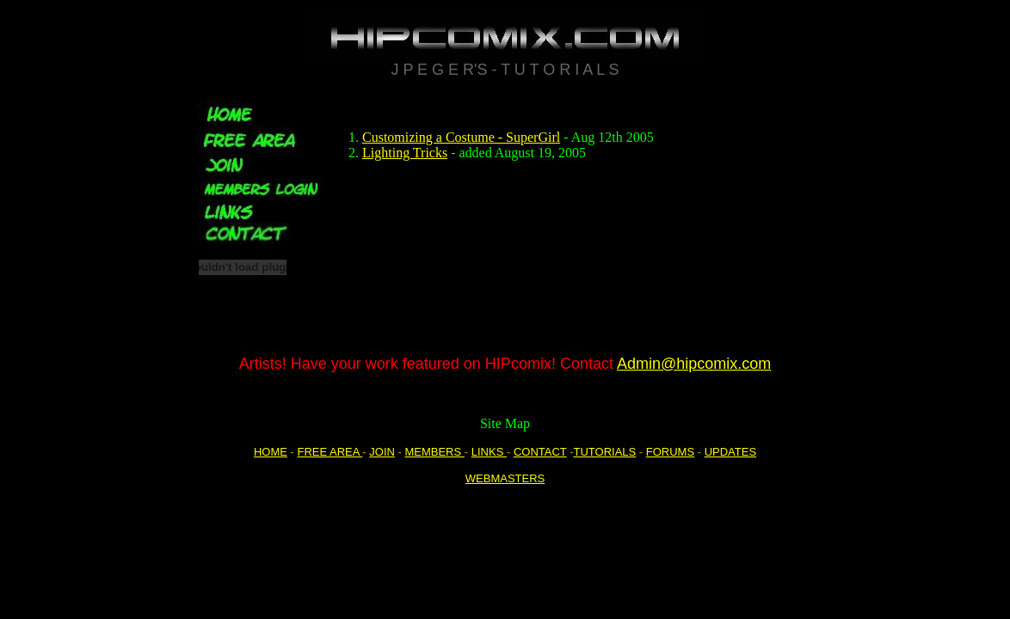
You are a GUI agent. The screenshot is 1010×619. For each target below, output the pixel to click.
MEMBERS (434, 451)
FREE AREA (329, 451)
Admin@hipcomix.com (694, 363)
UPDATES (730, 451)
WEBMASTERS (505, 478)
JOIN (382, 451)
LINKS (489, 451)
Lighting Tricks (404, 152)
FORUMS (670, 451)
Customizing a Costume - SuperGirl (461, 137)
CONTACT (540, 451)
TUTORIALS (604, 451)
